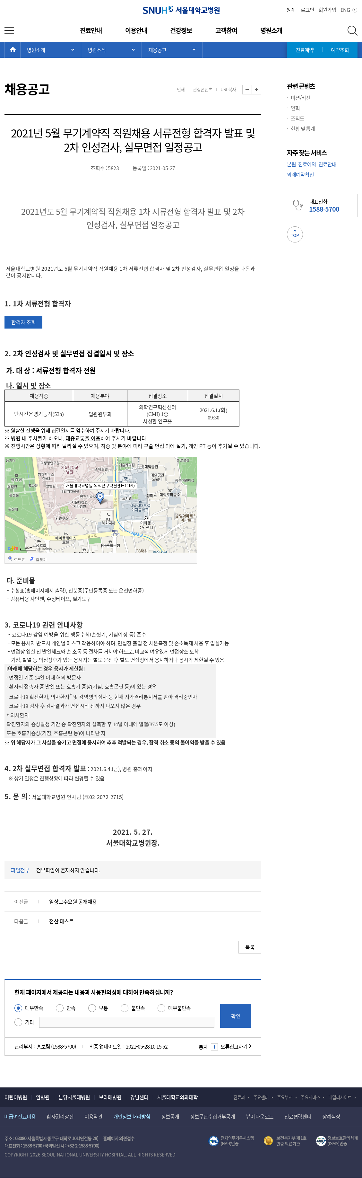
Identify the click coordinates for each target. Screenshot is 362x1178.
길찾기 (41, 559)
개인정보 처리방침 (131, 1116)
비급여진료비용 (20, 1116)
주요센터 (261, 1097)
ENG (345, 9)
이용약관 (93, 1116)
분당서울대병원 (74, 1097)
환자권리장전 (60, 1116)
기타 (29, 1022)
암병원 (42, 1097)
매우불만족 (179, 1008)
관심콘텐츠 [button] (202, 89)
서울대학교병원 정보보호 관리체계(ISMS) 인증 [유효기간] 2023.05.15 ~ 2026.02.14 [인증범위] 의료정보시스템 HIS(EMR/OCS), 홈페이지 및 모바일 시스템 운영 (337, 1141)
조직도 (297, 118)
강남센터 (139, 1097)
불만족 (138, 1008)
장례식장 (331, 1116)
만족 (70, 1008)
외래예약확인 (300, 174)
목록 (249, 947)
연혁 (295, 108)
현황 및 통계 (303, 128)
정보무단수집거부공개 (212, 1116)
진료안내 (91, 30)
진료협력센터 (297, 1116)
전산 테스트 (61, 921)
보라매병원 (110, 1097)
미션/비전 (300, 97)
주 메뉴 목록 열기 (51, 50)
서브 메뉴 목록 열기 (111, 50)
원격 (290, 9)
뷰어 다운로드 (260, 1116)
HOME (20, 50)
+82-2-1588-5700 (82, 1145)
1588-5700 (32, 1145)
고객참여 (226, 30)
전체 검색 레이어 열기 (353, 31)
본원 (291, 164)
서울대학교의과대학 (177, 1097)
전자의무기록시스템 (231, 1141)
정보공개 (170, 1116)
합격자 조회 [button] (23, 322)
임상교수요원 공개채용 (73, 901)
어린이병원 (15, 1097)
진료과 (239, 1097)
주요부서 (284, 1097)
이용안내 (136, 30)
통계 (207, 1047)
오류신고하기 (233, 1046)
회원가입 (327, 9)
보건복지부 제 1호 (285, 1141)
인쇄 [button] (181, 89)
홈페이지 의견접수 (119, 1138)
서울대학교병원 (181, 10)
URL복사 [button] (228, 89)
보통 (103, 1008)
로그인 (307, 9)
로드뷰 (19, 559)
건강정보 (181, 30)
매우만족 (34, 1008)
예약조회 (340, 50)
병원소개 (271, 30)
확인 (236, 1016)
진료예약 (305, 50)
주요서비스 (310, 1097)
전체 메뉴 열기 (9, 30)
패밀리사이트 (339, 1097)
